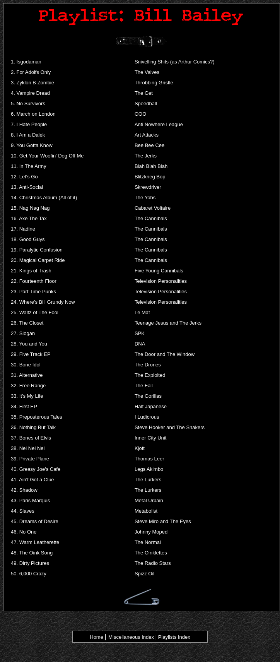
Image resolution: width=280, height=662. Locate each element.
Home (96, 637)
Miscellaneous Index (131, 637)
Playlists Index (174, 637)
